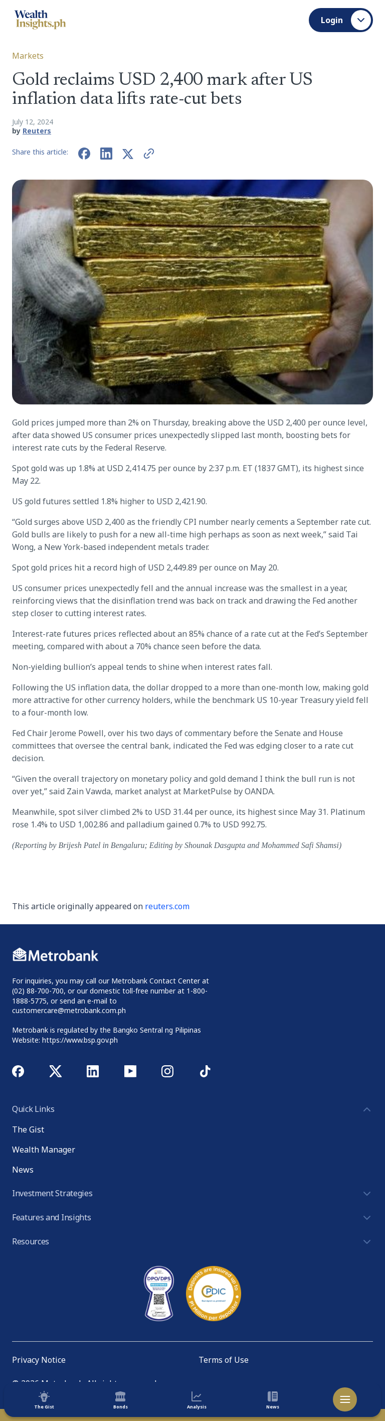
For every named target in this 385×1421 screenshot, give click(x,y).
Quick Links (192, 1109)
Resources (192, 1242)
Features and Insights (192, 1218)
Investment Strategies (192, 1194)
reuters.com (167, 906)
